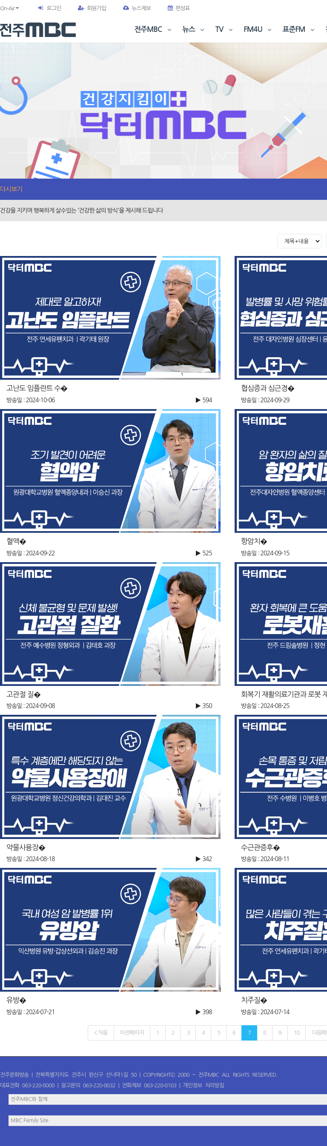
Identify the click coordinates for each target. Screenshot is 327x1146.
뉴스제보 (137, 8)
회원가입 (92, 8)
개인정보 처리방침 (203, 1085)
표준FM (299, 29)
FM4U (258, 29)
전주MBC (153, 29)
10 (297, 1032)
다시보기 (11, 189)
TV (224, 29)
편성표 (179, 8)
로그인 (53, 8)
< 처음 (100, 1032)
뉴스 (194, 29)
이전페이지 (132, 1032)
